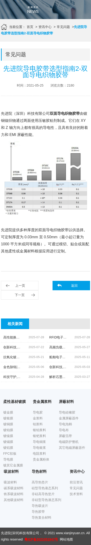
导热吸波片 (40, 506)
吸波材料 (10, 482)
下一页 (20, 295)
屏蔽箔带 (65, 436)
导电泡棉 (65, 424)
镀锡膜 (8, 442)
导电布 (64, 430)
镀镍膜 (8, 436)
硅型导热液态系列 (45, 488)
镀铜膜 (8, 424)
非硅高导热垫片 (43, 494)
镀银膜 (8, 418)
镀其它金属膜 (13, 465)
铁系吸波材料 (13, 494)
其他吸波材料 (13, 500)
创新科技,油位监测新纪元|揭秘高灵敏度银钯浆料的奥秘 (43, 347)
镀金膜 (8, 412)
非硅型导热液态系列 (46, 500)
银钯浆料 (39, 436)
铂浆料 (38, 424)
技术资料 (76, 494)
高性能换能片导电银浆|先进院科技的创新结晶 (36, 337)
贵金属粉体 (41, 459)
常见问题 (63, 27)
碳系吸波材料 (13, 488)
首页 (30, 27)
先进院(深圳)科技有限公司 (20, 533)
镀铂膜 (8, 430)
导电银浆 (39, 448)
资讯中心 (45, 27)
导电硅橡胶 (67, 412)
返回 (74, 285)
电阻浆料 (39, 453)
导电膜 (8, 459)
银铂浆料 (39, 430)
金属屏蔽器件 (69, 418)
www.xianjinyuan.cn (70, 533)
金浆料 (38, 418)
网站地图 (66, 539)
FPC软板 (9, 453)
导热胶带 (38, 511)
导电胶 (38, 412)
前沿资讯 (76, 482)
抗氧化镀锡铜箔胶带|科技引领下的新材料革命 (36, 357)
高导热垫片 (40, 482)
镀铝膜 (8, 448)
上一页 (20, 285)
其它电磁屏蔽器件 (72, 448)
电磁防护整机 (69, 442)
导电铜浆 (39, 442)
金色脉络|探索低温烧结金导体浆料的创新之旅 (36, 367)
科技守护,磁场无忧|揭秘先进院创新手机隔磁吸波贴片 (42, 377)
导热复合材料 (41, 517)
